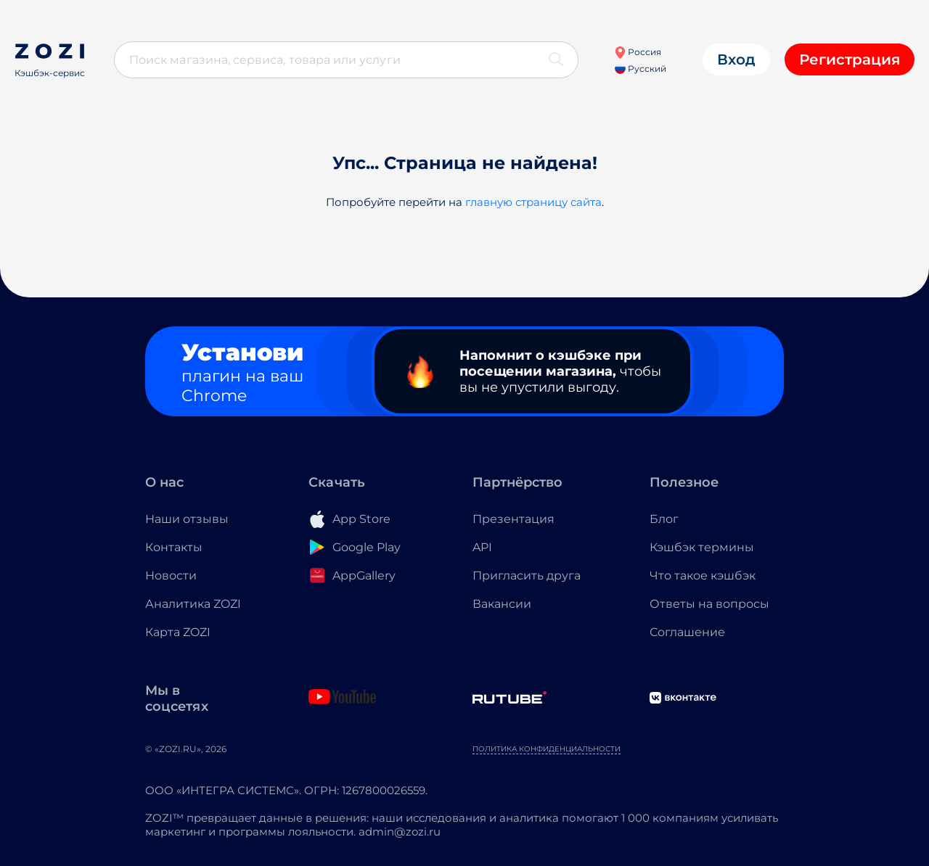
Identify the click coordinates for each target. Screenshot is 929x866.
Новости (171, 575)
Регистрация (849, 59)
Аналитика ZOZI (193, 604)
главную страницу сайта (533, 202)
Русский (640, 68)
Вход (736, 59)
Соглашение (687, 632)
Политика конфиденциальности (546, 749)
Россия (637, 51)
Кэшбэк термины (702, 547)
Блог (664, 519)
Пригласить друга (526, 575)
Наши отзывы (187, 519)
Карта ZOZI (177, 632)
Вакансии (501, 604)
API (482, 547)
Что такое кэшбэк (703, 575)
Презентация (513, 519)
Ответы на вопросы (709, 604)
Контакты (173, 547)
